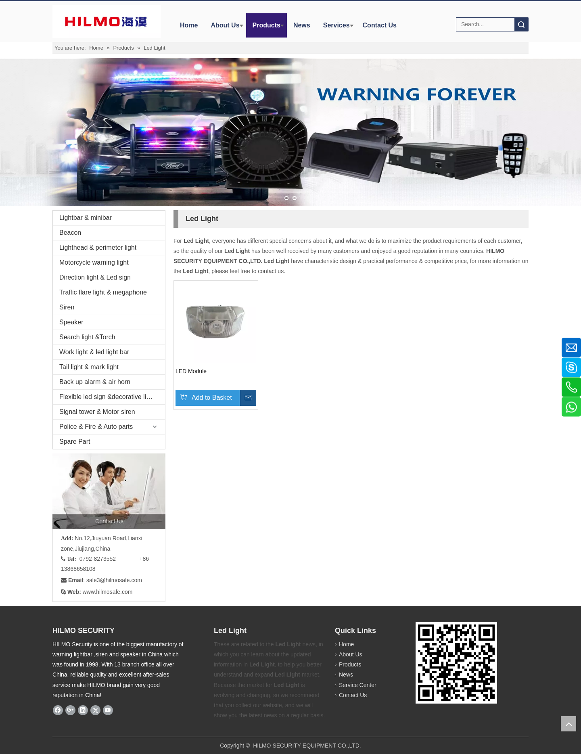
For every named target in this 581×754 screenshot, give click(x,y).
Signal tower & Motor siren (97, 411)
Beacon (70, 232)
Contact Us (380, 25)
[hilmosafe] (456, 662)
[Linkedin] (83, 710)
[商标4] (106, 21)
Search (521, 24)
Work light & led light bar (94, 352)
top (568, 723)
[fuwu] (109, 491)
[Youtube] (108, 710)
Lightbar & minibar (85, 217)
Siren (66, 307)
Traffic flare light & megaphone (103, 292)
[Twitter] (95, 710)
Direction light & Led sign (95, 277)
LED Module (191, 371)
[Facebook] (58, 710)
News (301, 25)
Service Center (357, 684)
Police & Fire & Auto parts (96, 426)
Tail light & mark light (89, 366)
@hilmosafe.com (121, 580)
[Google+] (70, 710)
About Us (225, 25)
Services (336, 25)
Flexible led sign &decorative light (107, 396)
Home (189, 25)
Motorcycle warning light (94, 262)
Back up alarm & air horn (94, 381)
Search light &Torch (87, 337)
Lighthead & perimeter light (97, 247)
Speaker (71, 322)
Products (266, 25)
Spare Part (74, 441)
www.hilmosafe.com (108, 591)
